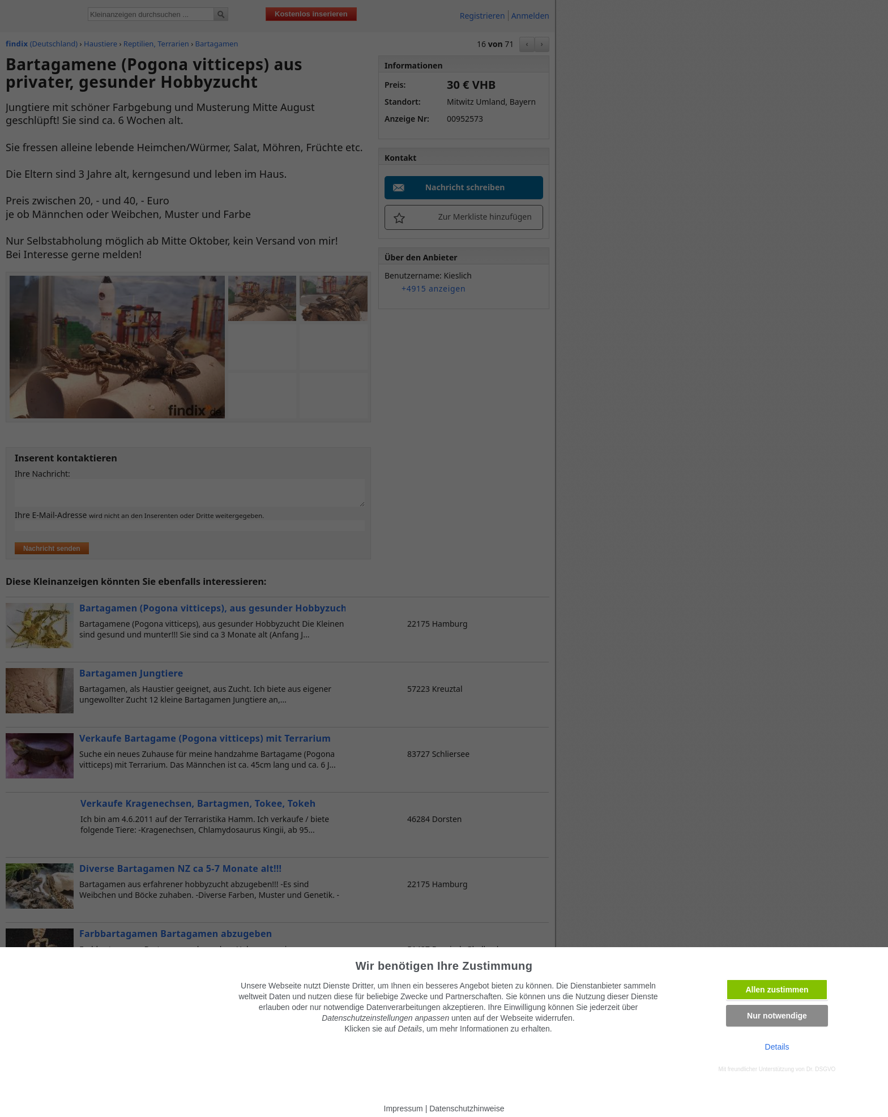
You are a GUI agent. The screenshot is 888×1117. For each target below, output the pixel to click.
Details (777, 1046)
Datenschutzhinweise (466, 1108)
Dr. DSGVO (821, 1069)
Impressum (403, 1108)
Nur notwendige (777, 1015)
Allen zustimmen (776, 989)
